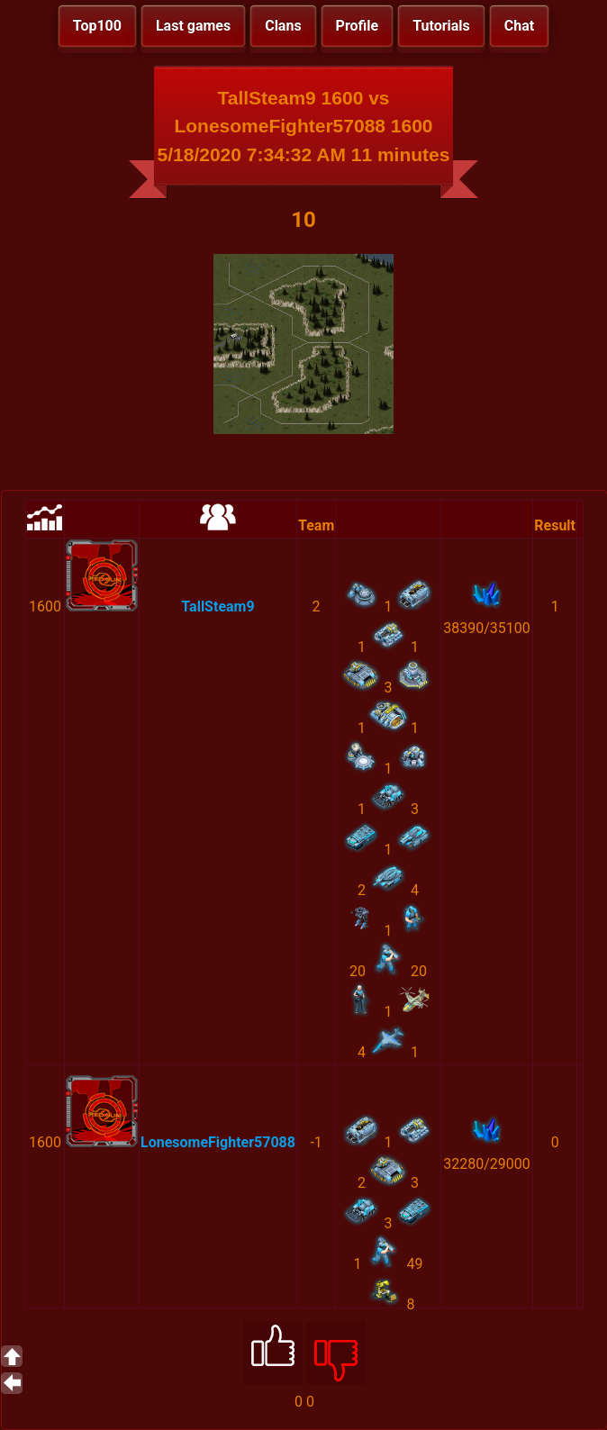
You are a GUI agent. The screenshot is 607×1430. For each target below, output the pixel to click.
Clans (283, 25)
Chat (519, 25)
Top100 (97, 25)
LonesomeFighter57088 (217, 1142)
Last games (193, 25)
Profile (357, 25)
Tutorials (441, 25)
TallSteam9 (217, 606)
